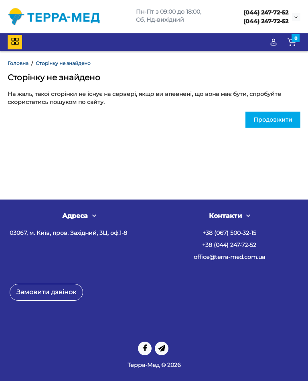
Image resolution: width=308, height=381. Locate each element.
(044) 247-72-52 (265, 12)
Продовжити (272, 119)
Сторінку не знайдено (63, 63)
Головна (18, 63)
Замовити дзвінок (46, 292)
